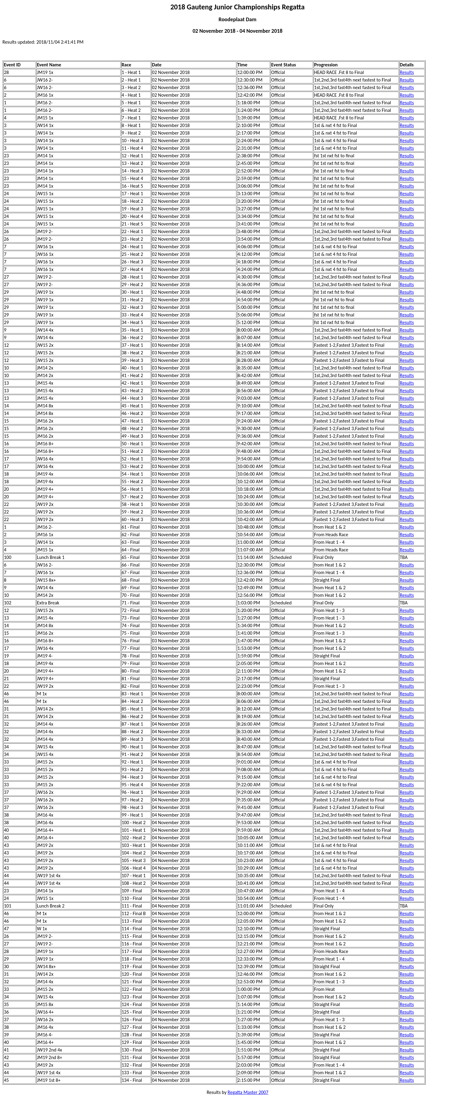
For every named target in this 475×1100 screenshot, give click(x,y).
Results (407, 72)
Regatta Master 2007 (248, 1092)
